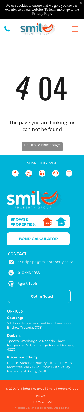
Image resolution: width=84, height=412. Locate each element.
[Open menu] (75, 29)
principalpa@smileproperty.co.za (45, 261)
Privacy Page (41, 13)
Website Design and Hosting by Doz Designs (42, 408)
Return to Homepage (42, 144)
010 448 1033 (29, 272)
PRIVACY (42, 395)
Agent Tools (28, 283)
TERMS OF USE (42, 401)
